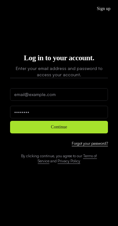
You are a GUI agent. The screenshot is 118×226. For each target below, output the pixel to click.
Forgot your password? (90, 143)
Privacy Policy (69, 161)
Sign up (103, 8)
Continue (59, 127)
